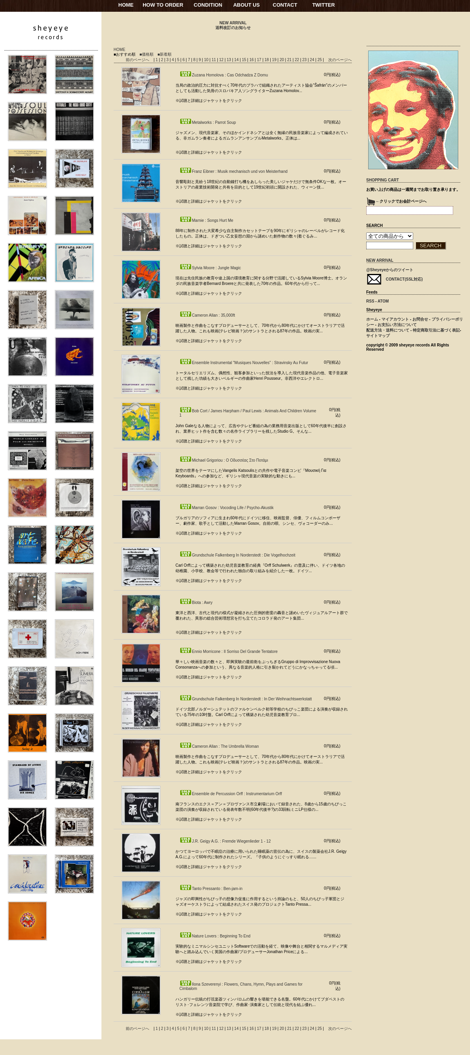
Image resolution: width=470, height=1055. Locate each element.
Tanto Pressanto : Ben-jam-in (210, 888)
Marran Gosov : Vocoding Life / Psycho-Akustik (226, 508)
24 (312, 60)
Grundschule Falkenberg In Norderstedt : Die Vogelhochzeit (237, 555)
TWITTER (323, 5)
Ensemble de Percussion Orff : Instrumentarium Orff (230, 794)
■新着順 (164, 54)
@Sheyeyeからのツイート (389, 270)
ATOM (383, 301)
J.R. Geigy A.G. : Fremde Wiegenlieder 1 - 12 (225, 841)
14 (237, 60)
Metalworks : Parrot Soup (207, 122)
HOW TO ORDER (163, 5)
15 (244, 60)
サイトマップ (378, 336)
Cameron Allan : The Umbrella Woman (219, 746)
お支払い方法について (397, 325)
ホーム (372, 319)
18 (267, 60)
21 (290, 60)
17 (259, 60)
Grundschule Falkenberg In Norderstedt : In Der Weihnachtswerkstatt (245, 699)
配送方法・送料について (387, 330)
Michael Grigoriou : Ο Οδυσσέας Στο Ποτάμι (223, 460)
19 (275, 60)
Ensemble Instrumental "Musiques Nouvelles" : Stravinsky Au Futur (243, 363)
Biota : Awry (196, 602)
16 (252, 60)
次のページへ (340, 60)
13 (229, 60)
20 (282, 60)
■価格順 (146, 54)
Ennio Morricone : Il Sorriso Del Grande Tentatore (228, 651)
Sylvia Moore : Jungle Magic (210, 268)
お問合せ (420, 319)
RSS (370, 301)
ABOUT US (246, 5)
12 (222, 60)
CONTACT (285, 5)
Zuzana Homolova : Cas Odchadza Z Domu (223, 75)
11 (214, 60)
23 (305, 60)
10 (207, 60)
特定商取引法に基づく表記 (436, 330)
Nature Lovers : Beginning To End (214, 936)
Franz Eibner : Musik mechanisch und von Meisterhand (233, 171)
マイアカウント (395, 319)
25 (320, 60)
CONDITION (208, 5)
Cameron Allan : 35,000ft (207, 315)
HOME (126, 5)
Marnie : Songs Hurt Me (206, 220)
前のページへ (137, 60)
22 (297, 60)
